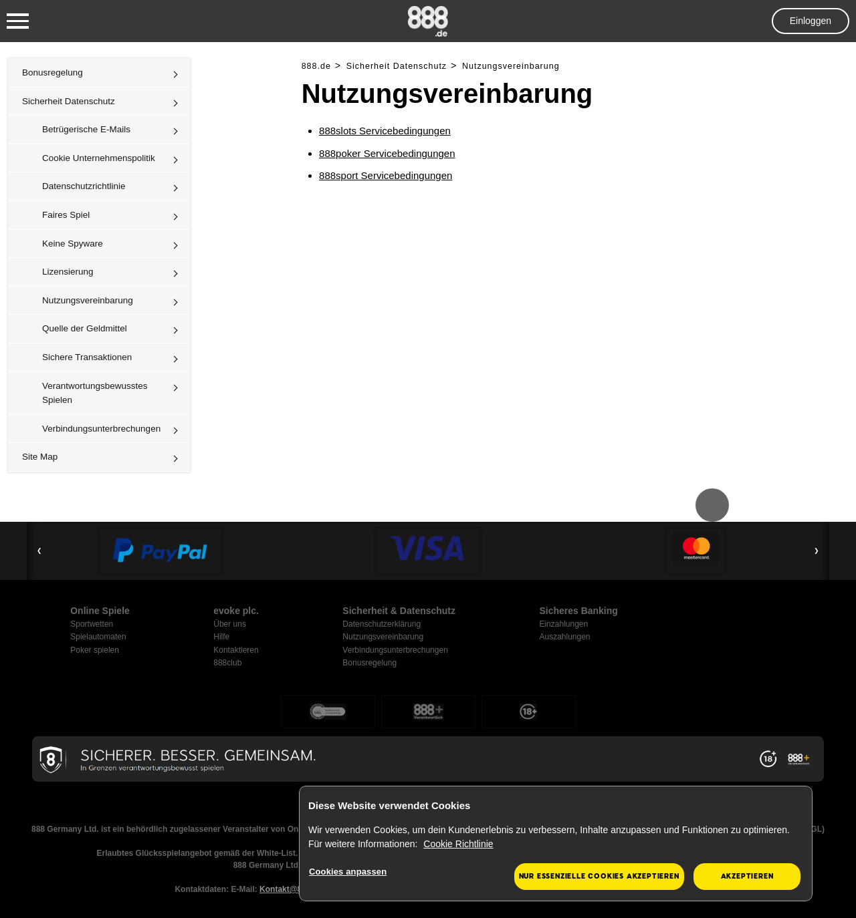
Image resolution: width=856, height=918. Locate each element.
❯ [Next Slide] (816, 550)
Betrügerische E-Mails (86, 129)
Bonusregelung (52, 72)
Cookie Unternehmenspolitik (98, 158)
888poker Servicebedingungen (387, 153)
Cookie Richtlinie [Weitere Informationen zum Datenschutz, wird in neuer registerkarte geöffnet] (458, 843)
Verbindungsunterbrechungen (101, 429)
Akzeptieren (747, 876)
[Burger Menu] (18, 21)
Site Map (40, 457)
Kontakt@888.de (290, 889)
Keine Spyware (72, 244)
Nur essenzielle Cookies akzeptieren (599, 876)
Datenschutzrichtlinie (84, 186)
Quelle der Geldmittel (84, 328)
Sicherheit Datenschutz (68, 101)
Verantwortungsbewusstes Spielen (95, 393)
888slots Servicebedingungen (385, 130)
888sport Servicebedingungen (385, 175)
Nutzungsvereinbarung (87, 300)
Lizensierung (68, 272)
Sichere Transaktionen (87, 357)
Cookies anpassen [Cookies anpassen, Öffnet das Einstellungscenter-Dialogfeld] (348, 872)
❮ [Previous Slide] (39, 550)
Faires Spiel (66, 215)
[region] (556, 844)
